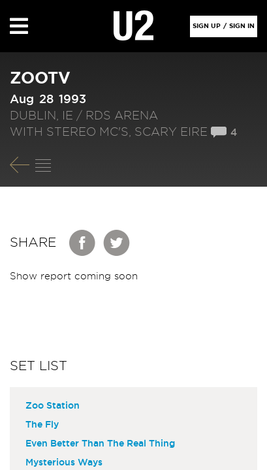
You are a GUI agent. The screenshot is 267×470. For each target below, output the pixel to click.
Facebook (83, 243)
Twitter (117, 243)
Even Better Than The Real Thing (100, 443)
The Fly (42, 425)
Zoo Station (52, 406)
